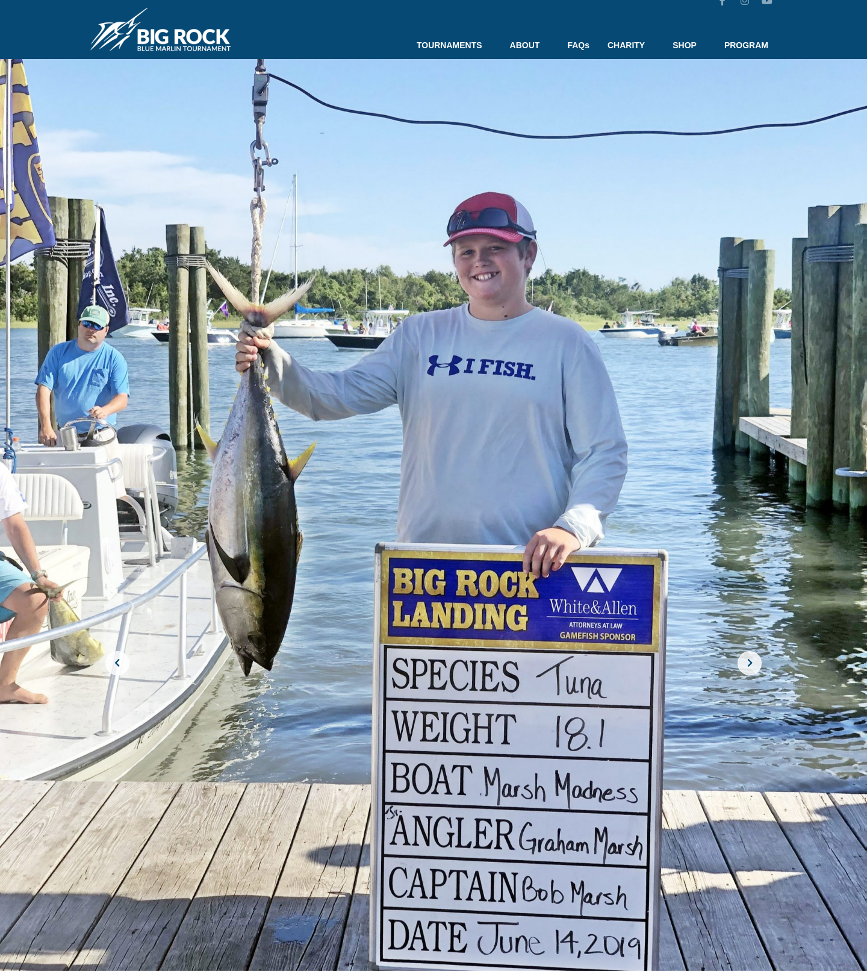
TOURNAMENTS (454, 45)
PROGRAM (746, 45)
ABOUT (530, 45)
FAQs (578, 45)
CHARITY (631, 45)
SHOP (689, 45)
